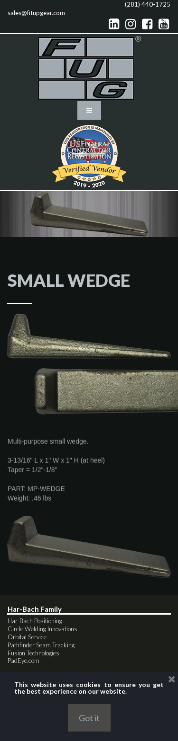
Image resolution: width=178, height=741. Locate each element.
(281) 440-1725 (147, 4)
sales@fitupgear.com (36, 13)
